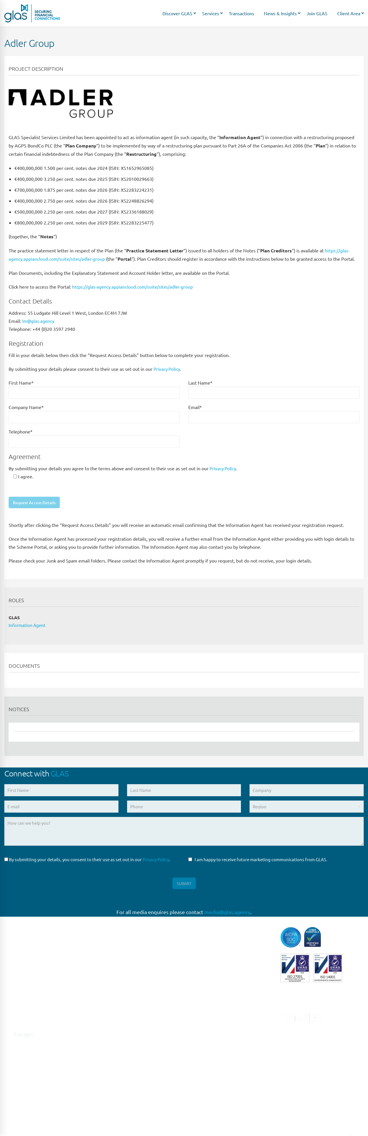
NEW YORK (107, 1034)
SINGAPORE (108, 1057)
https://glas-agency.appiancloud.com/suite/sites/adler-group (133, 286)
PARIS (102, 975)
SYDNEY (104, 1069)
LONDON (105, 963)
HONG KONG (109, 1117)
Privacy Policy (167, 369)
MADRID (104, 998)
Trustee (195, 1052)
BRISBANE (106, 1081)
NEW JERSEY (109, 1046)
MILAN (103, 1022)
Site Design (129, 1124)
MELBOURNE (109, 1093)
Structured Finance (207, 1028)
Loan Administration (208, 992)
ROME (102, 1010)
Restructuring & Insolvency (214, 1016)
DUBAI (102, 1105)
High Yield (198, 969)
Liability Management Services (218, 981)
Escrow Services (204, 957)
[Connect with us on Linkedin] (8, 1022)
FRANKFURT (108, 986)
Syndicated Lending (207, 1040)
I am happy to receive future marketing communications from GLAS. (257, 860)
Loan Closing (201, 1004)
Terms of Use (69, 1124)
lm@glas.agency (38, 321)
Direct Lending (202, 945)
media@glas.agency (227, 915)
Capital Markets (203, 933)
